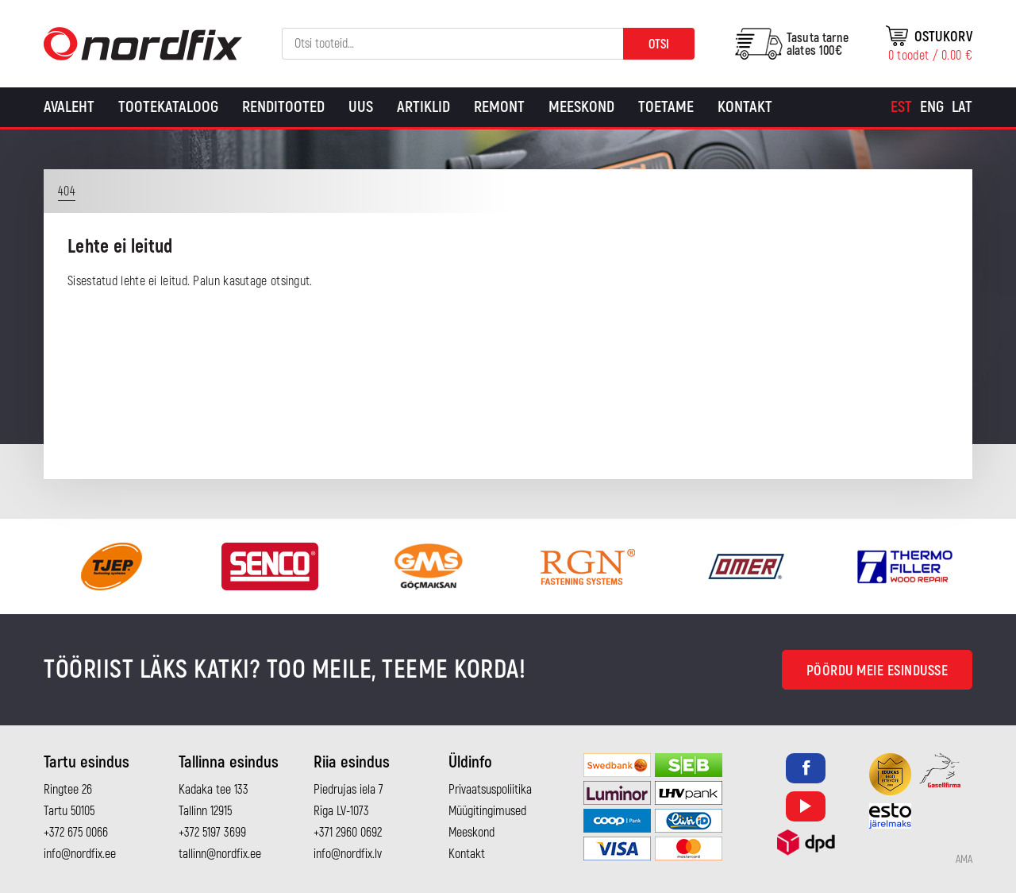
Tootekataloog (168, 107)
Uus (360, 107)
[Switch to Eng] (932, 107)
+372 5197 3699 (212, 833)
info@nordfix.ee (80, 854)
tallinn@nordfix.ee (220, 854)
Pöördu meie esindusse (877, 671)
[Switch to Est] (901, 107)
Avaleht (69, 107)
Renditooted (283, 107)
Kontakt (745, 107)
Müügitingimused (487, 811)
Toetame (666, 107)
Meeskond (581, 107)
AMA (964, 859)
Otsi (658, 44)
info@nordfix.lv (348, 854)
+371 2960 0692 (348, 833)
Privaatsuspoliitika (490, 790)
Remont (499, 107)
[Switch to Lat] (962, 107)
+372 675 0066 (76, 833)
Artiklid (423, 107)
